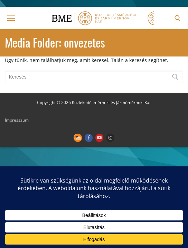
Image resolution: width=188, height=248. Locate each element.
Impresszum (17, 120)
